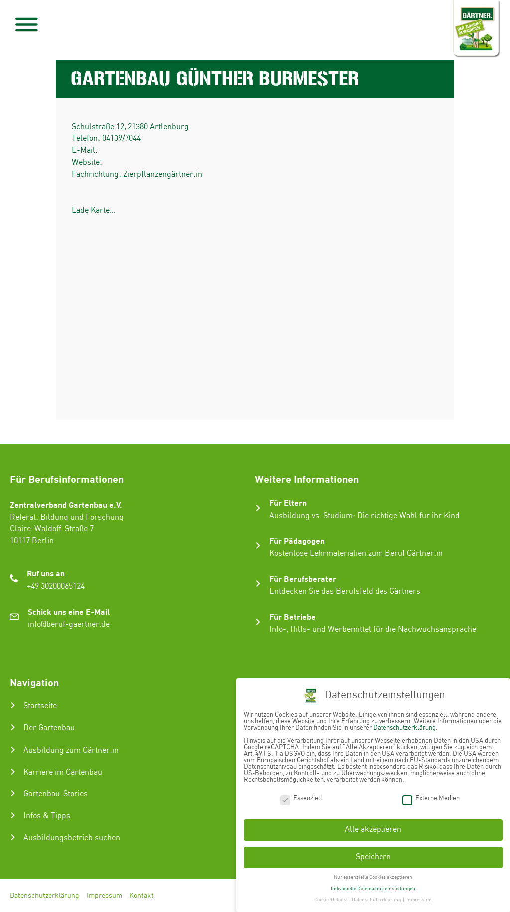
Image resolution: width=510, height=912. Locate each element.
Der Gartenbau (49, 728)
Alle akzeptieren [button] (373, 829)
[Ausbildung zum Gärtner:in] (13, 750)
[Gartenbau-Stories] (13, 793)
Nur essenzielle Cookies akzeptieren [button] (373, 877)
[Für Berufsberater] (258, 583)
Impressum (104, 895)
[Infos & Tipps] (13, 815)
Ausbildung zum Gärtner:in (71, 750)
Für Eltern (288, 502)
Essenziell (301, 798)
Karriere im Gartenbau (62, 772)
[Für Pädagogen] (258, 545)
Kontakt (141, 895)
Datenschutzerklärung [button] (377, 899)
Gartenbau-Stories (55, 794)
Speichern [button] (373, 857)
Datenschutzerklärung (44, 895)
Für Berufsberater (302, 578)
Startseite (40, 706)
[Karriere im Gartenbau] (13, 772)
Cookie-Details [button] (330, 899)
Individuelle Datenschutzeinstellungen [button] (373, 888)
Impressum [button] (419, 899)
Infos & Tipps (46, 816)
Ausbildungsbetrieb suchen (71, 838)
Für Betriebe (292, 616)
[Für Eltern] (258, 508)
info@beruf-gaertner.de (69, 624)
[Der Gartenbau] (13, 727)
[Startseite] (13, 705)
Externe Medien (431, 798)
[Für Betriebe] (258, 622)
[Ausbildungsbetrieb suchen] (13, 837)
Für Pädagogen (297, 540)
